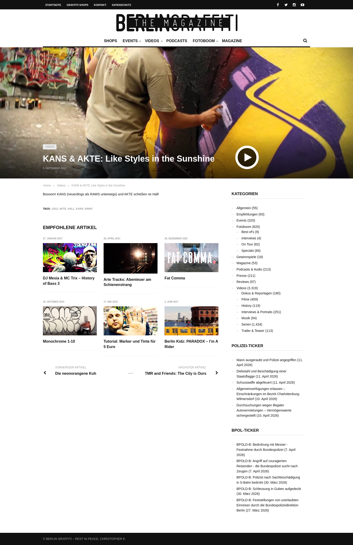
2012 (55, 208)
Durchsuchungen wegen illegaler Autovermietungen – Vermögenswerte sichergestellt (264, 410)
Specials (247, 250)
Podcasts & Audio (249, 269)
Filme (245, 299)
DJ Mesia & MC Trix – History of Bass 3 (69, 280)
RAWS (89, 208)
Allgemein (244, 208)
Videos (153, 41)
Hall (71, 208)
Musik (245, 318)
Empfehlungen (247, 214)
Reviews (243, 282)
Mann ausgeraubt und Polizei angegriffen (266, 360)
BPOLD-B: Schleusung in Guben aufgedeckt (269, 489)
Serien (246, 324)
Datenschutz (121, 5)
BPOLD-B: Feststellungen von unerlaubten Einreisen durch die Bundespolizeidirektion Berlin (268, 505)
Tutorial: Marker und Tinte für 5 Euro (130, 344)
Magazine (232, 41)
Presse (242, 276)
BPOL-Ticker (245, 430)
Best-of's (247, 232)
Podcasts (176, 41)
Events (131, 41)
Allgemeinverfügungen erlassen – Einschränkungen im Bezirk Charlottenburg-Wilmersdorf (268, 394)
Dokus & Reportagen (256, 293)
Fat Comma (175, 278)
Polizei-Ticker (247, 346)
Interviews (248, 238)
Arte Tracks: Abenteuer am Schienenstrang (127, 282)
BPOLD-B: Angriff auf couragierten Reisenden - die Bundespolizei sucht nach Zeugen (267, 466)
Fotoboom (205, 41)
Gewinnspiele (246, 257)
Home (47, 185)
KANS (79, 208)
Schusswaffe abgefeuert (254, 382)
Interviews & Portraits (256, 312)
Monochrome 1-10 (59, 342)
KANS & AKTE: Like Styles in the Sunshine (98, 185)
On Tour (247, 244)
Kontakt (100, 5)
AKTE (62, 208)
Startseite (53, 5)
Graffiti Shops (77, 5)
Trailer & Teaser (252, 331)
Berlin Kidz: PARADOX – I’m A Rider (191, 344)
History (246, 306)
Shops (110, 41)
